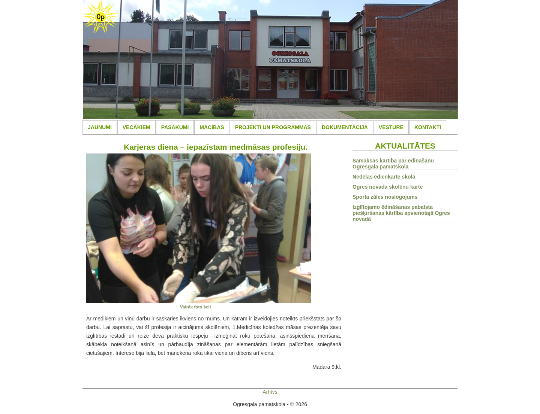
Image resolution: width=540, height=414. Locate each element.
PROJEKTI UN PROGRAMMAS (273, 127)
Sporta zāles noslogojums (384, 197)
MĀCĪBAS (212, 127)
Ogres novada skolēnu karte (387, 187)
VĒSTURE (391, 127)
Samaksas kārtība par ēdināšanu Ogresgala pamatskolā (393, 164)
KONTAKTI (427, 127)
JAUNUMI (100, 127)
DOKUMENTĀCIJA (345, 127)
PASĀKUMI (175, 127)
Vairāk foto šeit (195, 306)
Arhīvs (270, 392)
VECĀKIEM (136, 127)
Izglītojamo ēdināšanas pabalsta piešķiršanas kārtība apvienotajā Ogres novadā (401, 213)
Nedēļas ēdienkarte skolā (383, 177)
